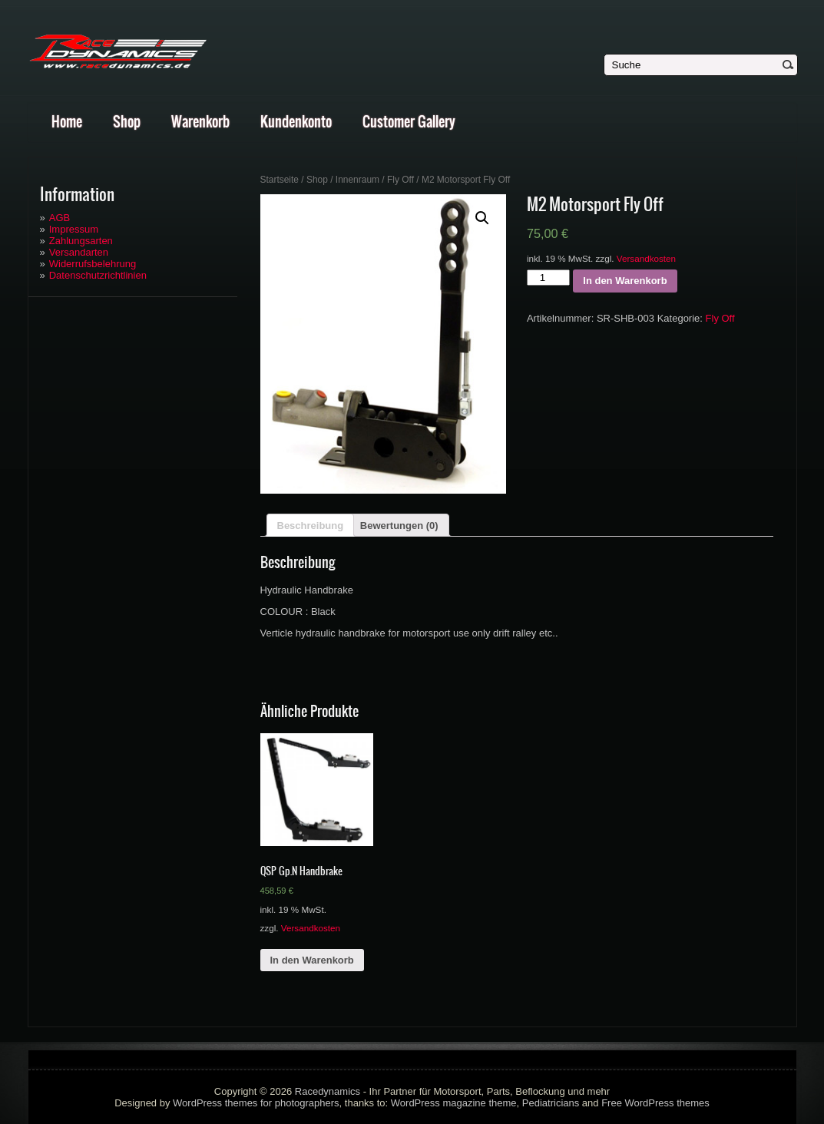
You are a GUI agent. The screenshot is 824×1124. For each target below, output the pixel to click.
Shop (127, 121)
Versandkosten (646, 258)
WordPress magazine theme (454, 1103)
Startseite (279, 179)
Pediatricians (550, 1103)
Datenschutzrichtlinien (98, 275)
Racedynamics (327, 1091)
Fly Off (400, 179)
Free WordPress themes (655, 1103)
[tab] (310, 525)
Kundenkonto (296, 121)
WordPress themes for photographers (256, 1103)
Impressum (73, 229)
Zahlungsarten (81, 240)
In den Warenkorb (625, 280)
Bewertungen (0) (399, 525)
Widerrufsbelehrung (92, 263)
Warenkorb (200, 121)
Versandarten (78, 252)
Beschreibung (310, 525)
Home (66, 121)
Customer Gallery (408, 121)
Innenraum (357, 179)
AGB (59, 217)
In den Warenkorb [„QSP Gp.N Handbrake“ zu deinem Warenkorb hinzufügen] (312, 960)
